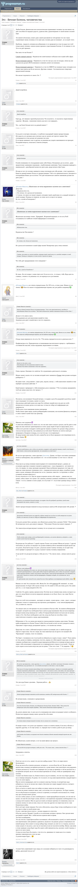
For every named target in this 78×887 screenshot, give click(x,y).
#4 (75, 145)
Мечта (4, 459)
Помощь (59, 881)
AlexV (4, 298)
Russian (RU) (12, 881)
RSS (75, 881)
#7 (75, 279)
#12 (75, 416)
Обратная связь (51, 881)
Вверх (72, 881)
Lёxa (17, 83)
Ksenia (26, 654)
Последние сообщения (8, 11)
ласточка (5, 435)
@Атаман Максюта (22, 186)
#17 (75, 685)
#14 (75, 487)
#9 (75, 323)
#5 (75, 180)
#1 (75, 80)
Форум (18, 8)
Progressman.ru (9, 8)
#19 (75, 839)
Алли (4, 199)
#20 (75, 860)
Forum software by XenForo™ (15, 883)
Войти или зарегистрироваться (66, 1)
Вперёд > (20, 25)
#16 (75, 651)
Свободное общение (15, 22)
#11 (75, 393)
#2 (75, 101)
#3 (75, 128)
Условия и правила (72, 883)
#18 (75, 755)
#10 (75, 350)
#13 (75, 440)
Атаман (37, 22)
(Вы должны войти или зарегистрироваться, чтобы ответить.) (60, 871)
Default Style (5, 881)
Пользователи (26, 8)
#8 (75, 296)
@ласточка (45, 455)
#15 (75, 559)
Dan (17, 490)
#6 (75, 202)
